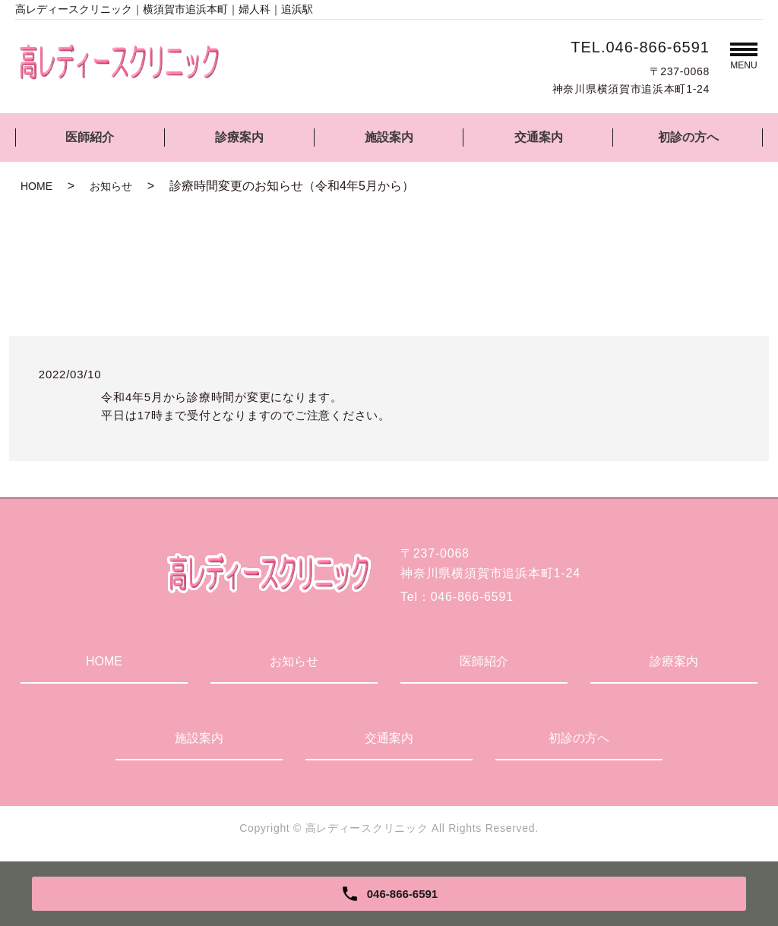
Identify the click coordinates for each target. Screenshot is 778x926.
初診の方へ (688, 137)
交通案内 (538, 137)
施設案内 (389, 137)
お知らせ (111, 186)
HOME (36, 186)
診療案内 (239, 137)
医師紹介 (89, 137)
